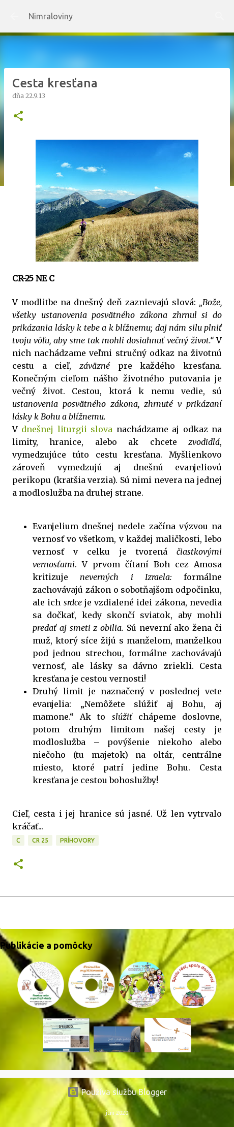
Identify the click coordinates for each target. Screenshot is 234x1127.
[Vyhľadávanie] (220, 16)
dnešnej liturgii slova (66, 429)
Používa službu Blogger (117, 1092)
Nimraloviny (50, 16)
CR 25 (40, 840)
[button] (18, 116)
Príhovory (77, 840)
